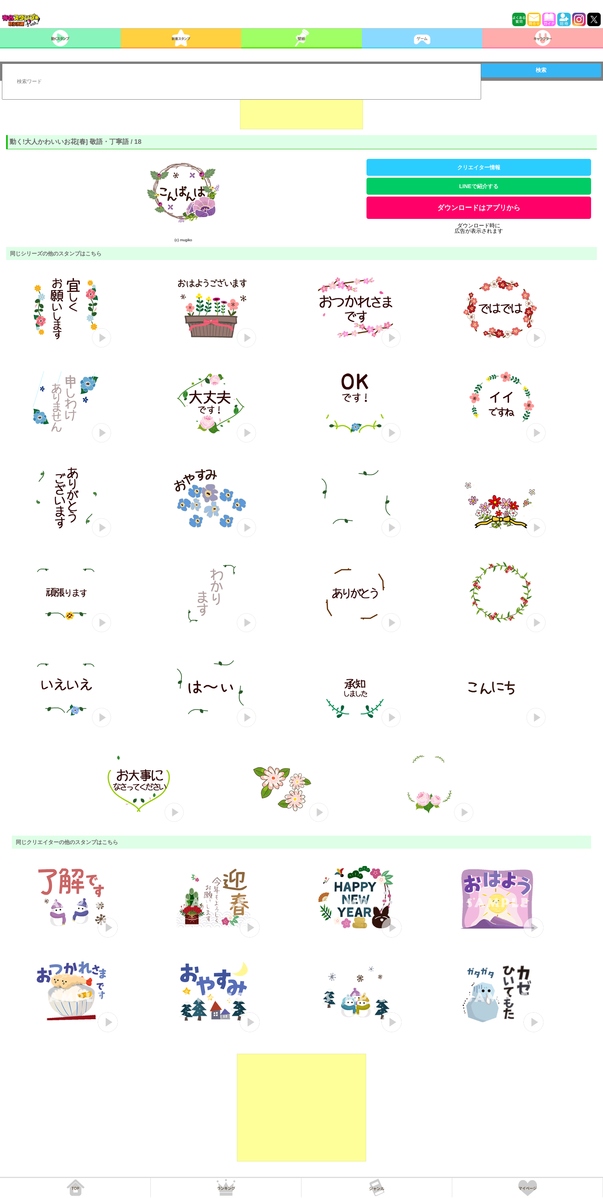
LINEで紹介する (478, 186)
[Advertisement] (301, 110)
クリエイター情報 (478, 167)
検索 (541, 70)
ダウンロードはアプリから (478, 208)
